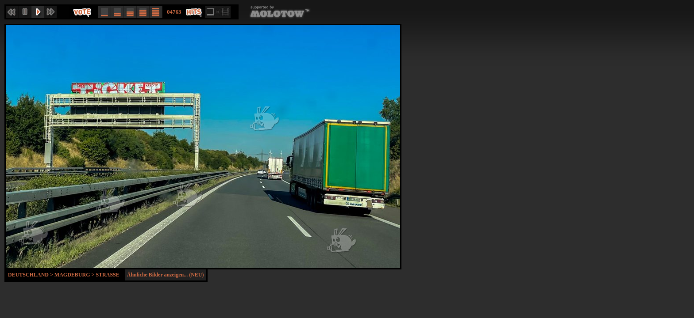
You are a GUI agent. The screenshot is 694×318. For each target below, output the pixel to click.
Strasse (107, 275)
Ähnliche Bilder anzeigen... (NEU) (165, 275)
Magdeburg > (75, 275)
